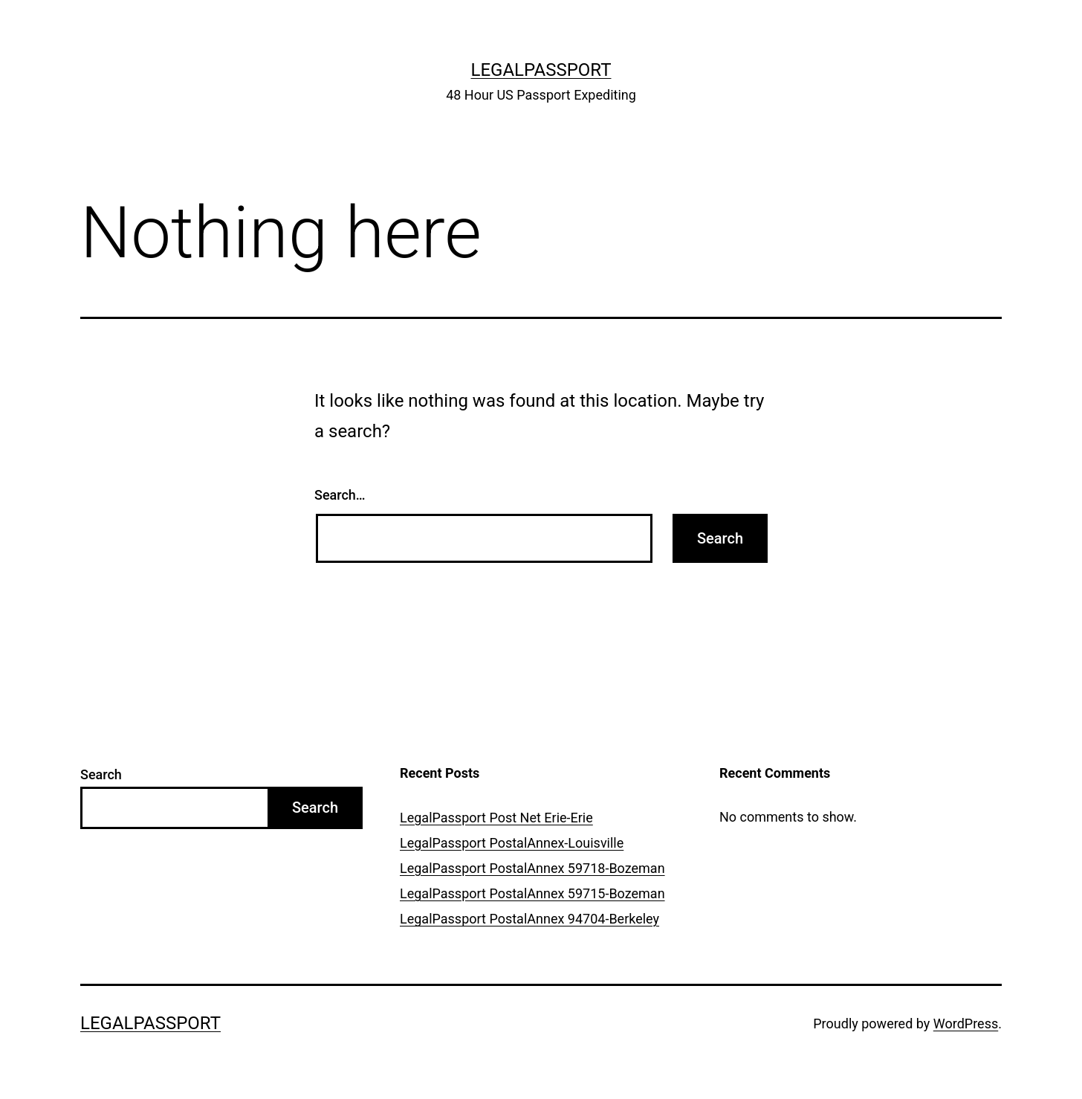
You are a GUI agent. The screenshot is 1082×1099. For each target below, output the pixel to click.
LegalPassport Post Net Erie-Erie (496, 817)
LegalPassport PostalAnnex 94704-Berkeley (529, 918)
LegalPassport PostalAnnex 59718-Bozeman (532, 868)
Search (101, 774)
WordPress (965, 1023)
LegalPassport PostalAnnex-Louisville (511, 843)
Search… (340, 495)
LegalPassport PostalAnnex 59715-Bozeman (532, 893)
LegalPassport (541, 69)
